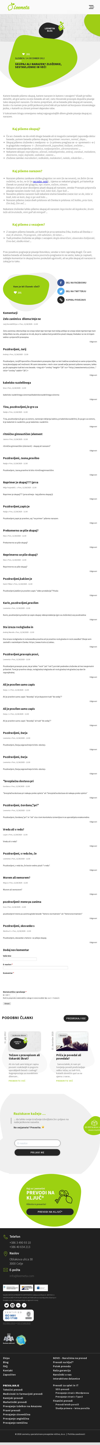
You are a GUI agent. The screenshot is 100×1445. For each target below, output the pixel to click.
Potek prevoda (62, 1368)
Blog (6, 1364)
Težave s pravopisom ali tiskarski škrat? (24, 1059)
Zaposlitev (9, 1377)
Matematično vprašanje (14, 994)
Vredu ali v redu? (13, 829)
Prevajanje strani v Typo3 (69, 1399)
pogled (24, 1044)
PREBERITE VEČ (17, 1083)
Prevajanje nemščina (15, 1425)
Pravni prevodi (11, 1413)
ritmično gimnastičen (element (22, 434)
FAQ (5, 1368)
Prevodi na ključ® (63, 1364)
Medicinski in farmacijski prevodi (23, 1396)
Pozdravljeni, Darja (15, 733)
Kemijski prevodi (13, 1400)
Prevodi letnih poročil (67, 1407)
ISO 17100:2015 (23, 1325)
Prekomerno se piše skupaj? (20, 530)
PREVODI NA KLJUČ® (50, 1214)
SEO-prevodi (62, 1391)
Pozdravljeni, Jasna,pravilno (21, 458)
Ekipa (6, 1360)
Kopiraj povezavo (71, 299)
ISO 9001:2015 (9, 1325)
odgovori (93, 341)
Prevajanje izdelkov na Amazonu (22, 1408)
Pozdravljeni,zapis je (16, 506)
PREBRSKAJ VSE (76, 1021)
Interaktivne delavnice (66, 1381)
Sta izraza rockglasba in (18, 627)
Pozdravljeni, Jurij (14, 349)
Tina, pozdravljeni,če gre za (20, 407)
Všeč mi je (32, 293)
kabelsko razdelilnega (17, 382)
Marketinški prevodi (15, 1404)
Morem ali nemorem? (16, 877)
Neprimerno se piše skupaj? (20, 555)
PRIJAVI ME (37, 1155)
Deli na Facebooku (71, 282)
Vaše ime (7, 955)
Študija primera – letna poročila (73, 1410)
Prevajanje (11, 1388)
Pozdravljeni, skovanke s (19, 926)
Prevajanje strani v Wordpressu (72, 1395)
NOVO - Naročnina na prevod (70, 1360)
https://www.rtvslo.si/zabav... (42, 642)
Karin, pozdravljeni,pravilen (20, 603)
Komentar (8, 973)
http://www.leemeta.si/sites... (82, 367)
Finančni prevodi (63, 1403)
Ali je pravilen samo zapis (19, 684)
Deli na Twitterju (71, 291)
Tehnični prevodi (13, 1392)
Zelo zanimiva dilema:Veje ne (22, 319)
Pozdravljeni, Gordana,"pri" (21, 805)
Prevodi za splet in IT (66, 1388)
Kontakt (8, 1373)
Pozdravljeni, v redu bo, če (20, 853)
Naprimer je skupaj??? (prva (20, 482)
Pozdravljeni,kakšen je (17, 579)
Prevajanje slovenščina (16, 1417)
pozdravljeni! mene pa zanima (22, 902)
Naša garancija (62, 1373)
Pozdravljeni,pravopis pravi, (21, 654)
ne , (40, 181)
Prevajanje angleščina (16, 1421)
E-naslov (8, 964)
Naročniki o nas (62, 1377)
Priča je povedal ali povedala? (68, 1059)
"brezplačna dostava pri (18, 781)
